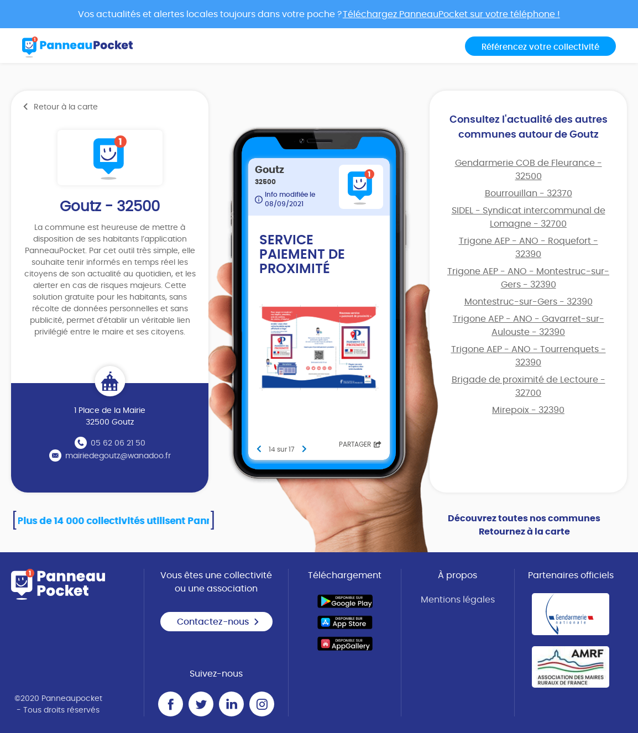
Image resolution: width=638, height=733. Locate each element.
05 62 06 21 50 (118, 443)
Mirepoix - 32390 (528, 410)
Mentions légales (458, 599)
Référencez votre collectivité (540, 47)
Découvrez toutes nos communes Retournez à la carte (524, 525)
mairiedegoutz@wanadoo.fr (118, 456)
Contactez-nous (218, 621)
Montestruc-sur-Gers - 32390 (528, 301)
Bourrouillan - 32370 (528, 193)
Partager (360, 444)
